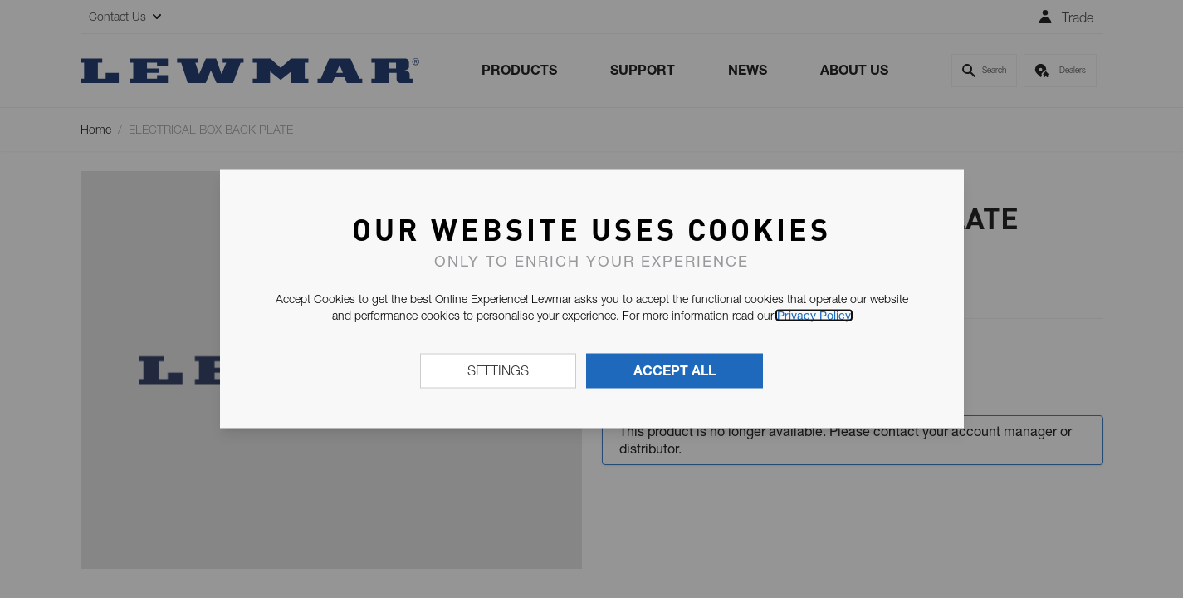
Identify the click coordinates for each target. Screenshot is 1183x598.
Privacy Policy (814, 315)
